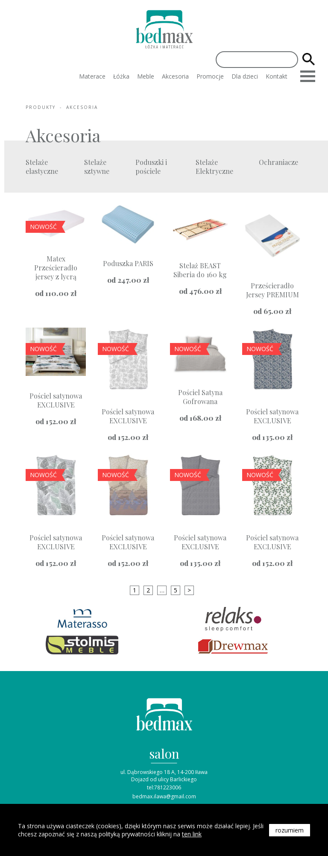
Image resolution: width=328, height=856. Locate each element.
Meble (145, 76)
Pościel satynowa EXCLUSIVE (55, 400)
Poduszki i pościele (151, 167)
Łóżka (121, 76)
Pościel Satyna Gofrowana (200, 397)
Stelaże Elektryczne (214, 167)
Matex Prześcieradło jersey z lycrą (55, 267)
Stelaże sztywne (96, 167)
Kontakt (276, 76)
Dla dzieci (244, 76)
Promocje (210, 76)
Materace (92, 76)
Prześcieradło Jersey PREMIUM (272, 290)
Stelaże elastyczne (42, 167)
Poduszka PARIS (128, 263)
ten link (192, 834)
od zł (55, 293)
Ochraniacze (278, 162)
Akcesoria (175, 76)
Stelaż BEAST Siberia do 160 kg (200, 270)
